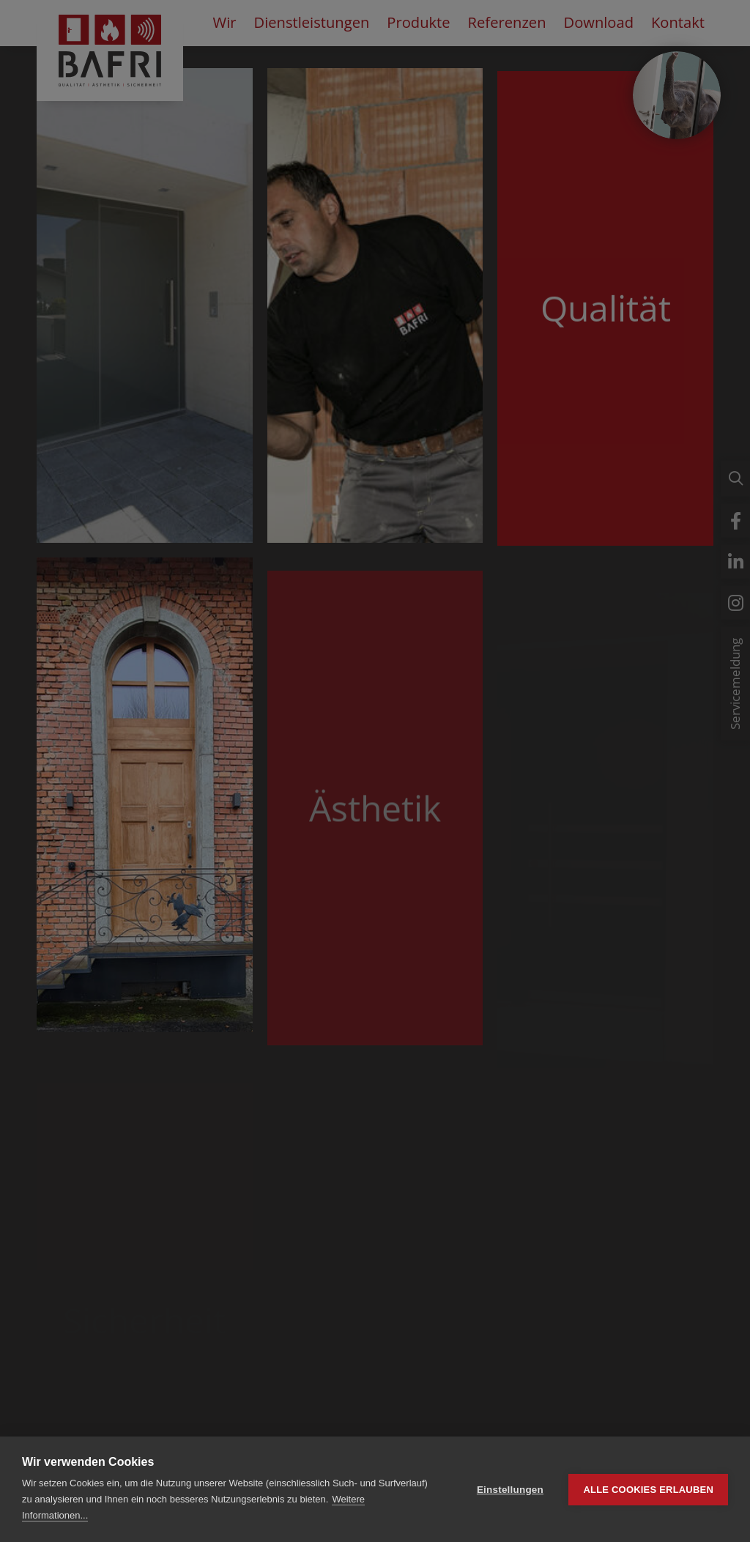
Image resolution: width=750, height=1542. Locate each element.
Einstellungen (510, 1489)
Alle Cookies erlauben (648, 1489)
